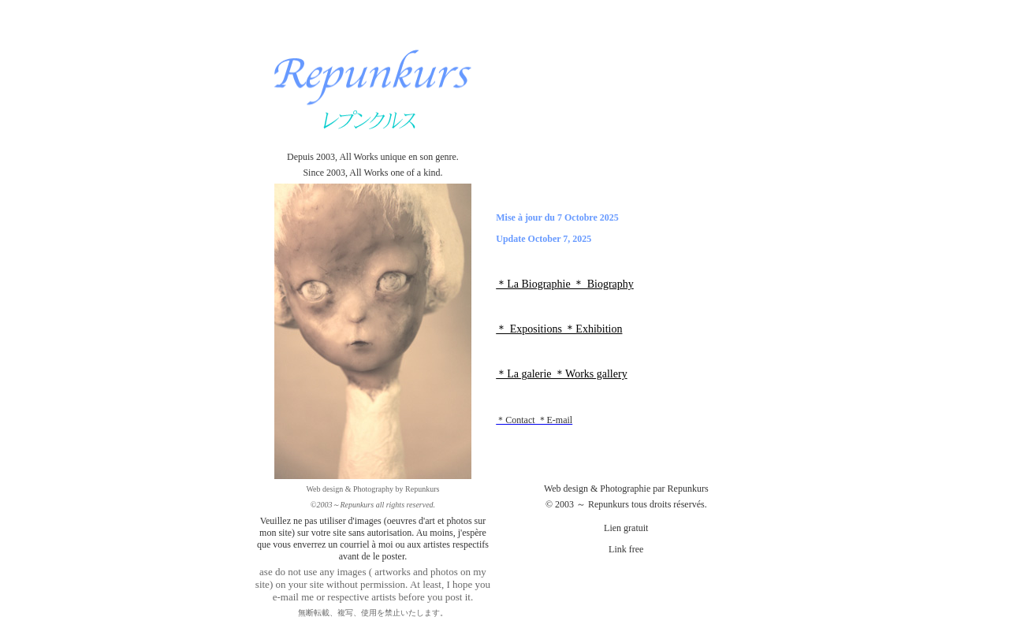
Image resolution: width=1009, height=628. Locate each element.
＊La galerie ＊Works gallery (561, 374)
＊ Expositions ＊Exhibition (559, 329)
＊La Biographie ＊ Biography (565, 284)
